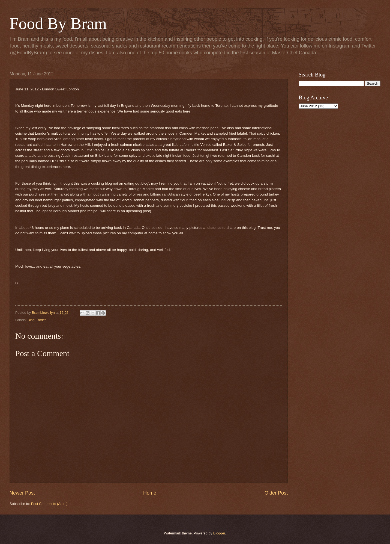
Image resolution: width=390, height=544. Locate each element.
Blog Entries (37, 320)
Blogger (219, 533)
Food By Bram (58, 23)
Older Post (276, 493)
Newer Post (22, 493)
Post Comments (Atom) (49, 504)
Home (149, 493)
